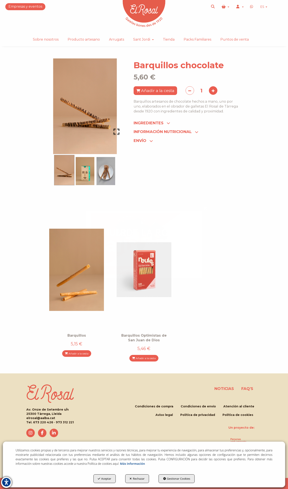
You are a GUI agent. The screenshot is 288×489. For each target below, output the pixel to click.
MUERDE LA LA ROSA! (114, 270)
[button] (213, 7)
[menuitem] (263, 6)
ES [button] (263, 7)
